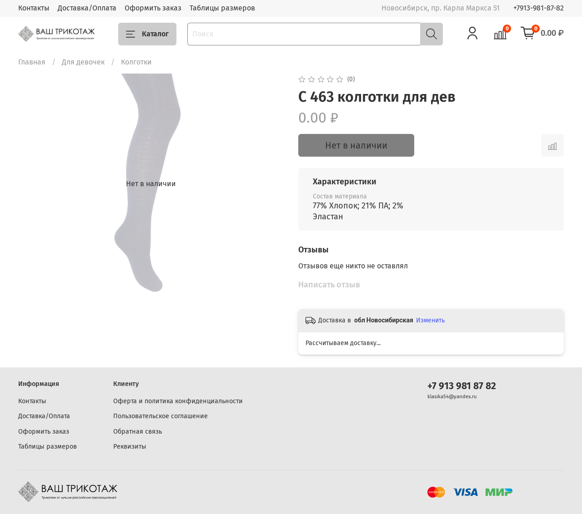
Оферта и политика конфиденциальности (178, 401)
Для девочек (83, 62)
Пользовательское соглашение (160, 416)
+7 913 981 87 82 (461, 386)
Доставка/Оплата (87, 8)
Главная (31, 62)
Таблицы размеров (222, 8)
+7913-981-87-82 (538, 8)
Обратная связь (137, 431)
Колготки (136, 62)
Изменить (430, 320)
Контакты (34, 8)
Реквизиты (129, 446)
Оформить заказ (153, 8)
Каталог (147, 34)
